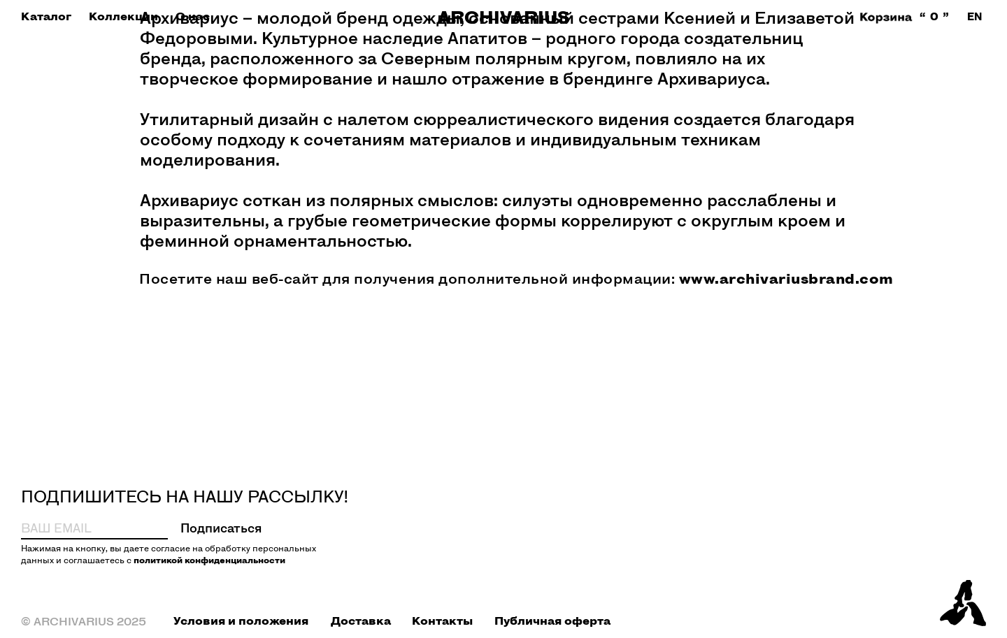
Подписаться (221, 528)
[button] (45, 16)
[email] (77, 527)
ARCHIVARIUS (504, 17)
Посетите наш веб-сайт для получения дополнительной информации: (516, 278)
